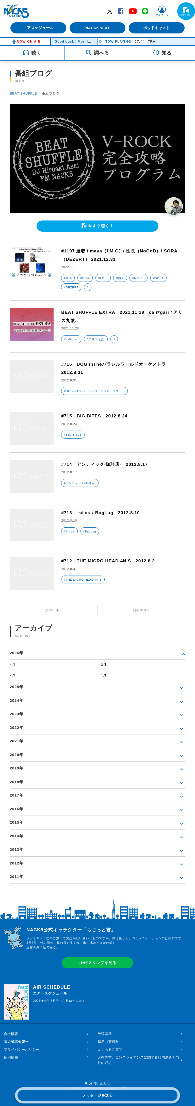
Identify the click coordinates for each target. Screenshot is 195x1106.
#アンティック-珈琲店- (79, 483)
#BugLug (89, 531)
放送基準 (105, 1034)
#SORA (158, 278)
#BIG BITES (73, 434)
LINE (145, 10)
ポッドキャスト (157, 28)
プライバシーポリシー (21, 1049)
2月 (12, 675)
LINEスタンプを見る (97, 963)
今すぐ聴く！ (101, 226)
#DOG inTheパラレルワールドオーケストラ (94, 391)
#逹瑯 (68, 278)
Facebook (120, 10)
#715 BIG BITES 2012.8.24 (95, 415)
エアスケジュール (38, 28)
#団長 (120, 278)
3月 (104, 665)
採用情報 (11, 1057)
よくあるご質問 (110, 1049)
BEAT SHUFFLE (23, 93)
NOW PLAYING (118, 41)
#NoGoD (138, 278)
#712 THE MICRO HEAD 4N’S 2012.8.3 (109, 560)
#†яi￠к (69, 531)
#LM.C (103, 278)
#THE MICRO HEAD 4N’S (83, 579)
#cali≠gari (71, 339)
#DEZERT (71, 287)
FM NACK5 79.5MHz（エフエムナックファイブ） (16, 11)
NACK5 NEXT (97, 28)
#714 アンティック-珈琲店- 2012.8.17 (106, 464)
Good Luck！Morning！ (75, 41)
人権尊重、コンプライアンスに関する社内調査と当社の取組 (138, 1060)
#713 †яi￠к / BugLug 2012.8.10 (102, 512)
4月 (12, 665)
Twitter (110, 10)
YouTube (132, 10)
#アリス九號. (96, 339)
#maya (85, 278)
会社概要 (11, 1034)
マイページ (162, 15)
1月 (104, 675)
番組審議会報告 (16, 1042)
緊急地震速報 (108, 1042)
